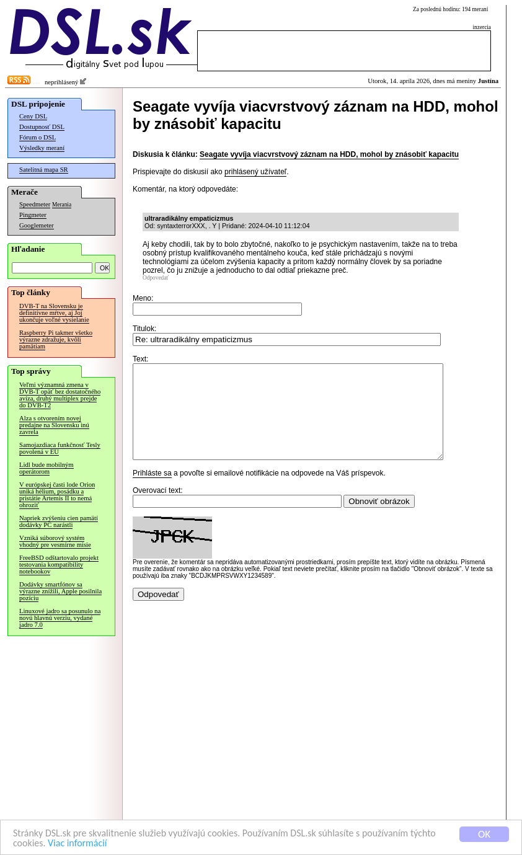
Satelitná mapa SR (43, 169)
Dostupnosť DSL (41, 126)
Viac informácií (111, 844)
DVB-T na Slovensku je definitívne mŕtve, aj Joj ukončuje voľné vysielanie (54, 313)
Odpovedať (156, 278)
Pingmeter (32, 214)
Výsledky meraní (41, 147)
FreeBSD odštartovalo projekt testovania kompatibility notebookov (59, 564)
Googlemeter (36, 225)
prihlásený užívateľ (255, 171)
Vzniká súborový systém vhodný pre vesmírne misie (55, 541)
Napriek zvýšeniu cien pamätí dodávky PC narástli (58, 521)
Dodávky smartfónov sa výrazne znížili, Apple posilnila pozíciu (60, 591)
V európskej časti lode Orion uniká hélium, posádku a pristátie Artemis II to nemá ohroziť (57, 494)
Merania (61, 205)
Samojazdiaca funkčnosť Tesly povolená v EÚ (59, 448)
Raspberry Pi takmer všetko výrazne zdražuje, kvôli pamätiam (55, 339)
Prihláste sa (152, 491)
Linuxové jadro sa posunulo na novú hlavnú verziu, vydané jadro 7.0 (59, 618)
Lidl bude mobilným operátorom (46, 468)
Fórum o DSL (37, 137)
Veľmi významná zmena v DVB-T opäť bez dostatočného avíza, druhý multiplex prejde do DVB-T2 (59, 395)
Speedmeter (34, 204)
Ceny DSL (33, 116)
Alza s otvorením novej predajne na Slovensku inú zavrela (54, 425)
